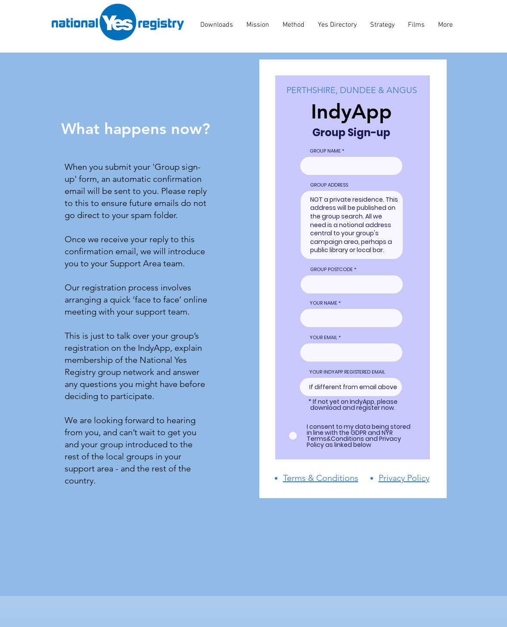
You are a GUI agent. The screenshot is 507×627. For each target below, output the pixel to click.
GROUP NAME (325, 151)
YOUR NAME (323, 303)
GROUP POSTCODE (331, 269)
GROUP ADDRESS (329, 185)
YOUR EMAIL (323, 337)
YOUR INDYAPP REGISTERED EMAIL (347, 372)
